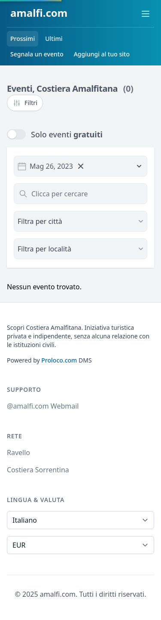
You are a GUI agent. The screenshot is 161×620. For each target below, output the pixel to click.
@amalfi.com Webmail (43, 406)
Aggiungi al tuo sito (102, 54)
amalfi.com (38, 13)
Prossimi (22, 38)
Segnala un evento (37, 54)
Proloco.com (59, 360)
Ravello (18, 452)
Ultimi (53, 38)
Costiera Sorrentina (38, 469)
